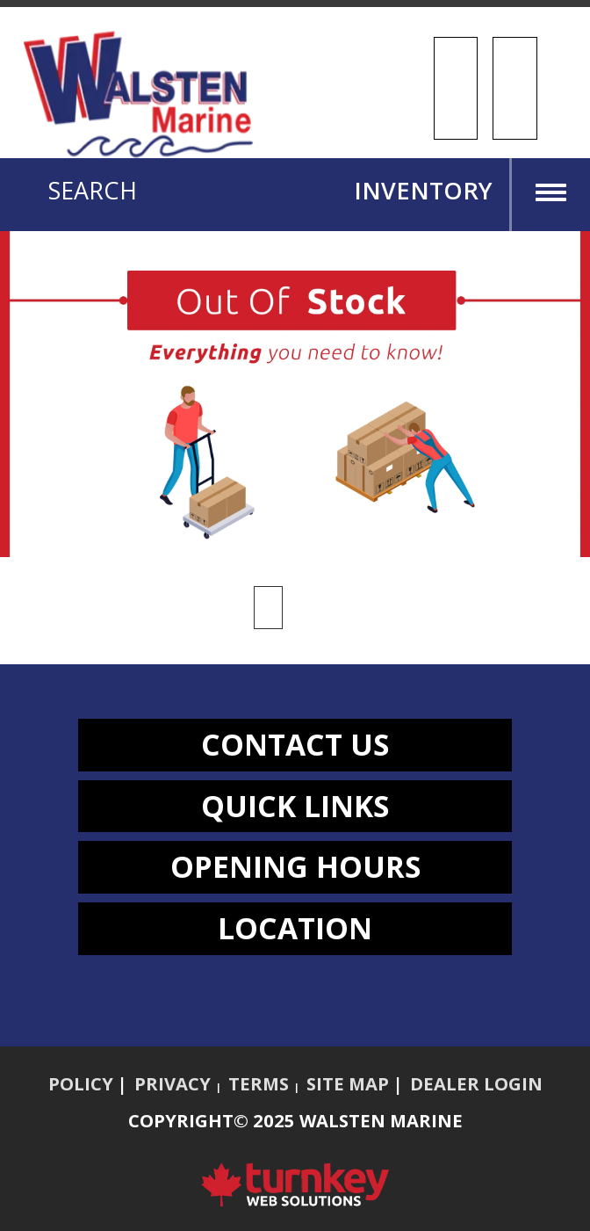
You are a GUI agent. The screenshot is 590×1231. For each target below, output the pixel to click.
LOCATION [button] (295, 928)
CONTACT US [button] (295, 744)
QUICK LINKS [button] (295, 806)
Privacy (172, 1083)
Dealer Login (476, 1083)
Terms (258, 1083)
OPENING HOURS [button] (295, 866)
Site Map (347, 1083)
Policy (80, 1083)
